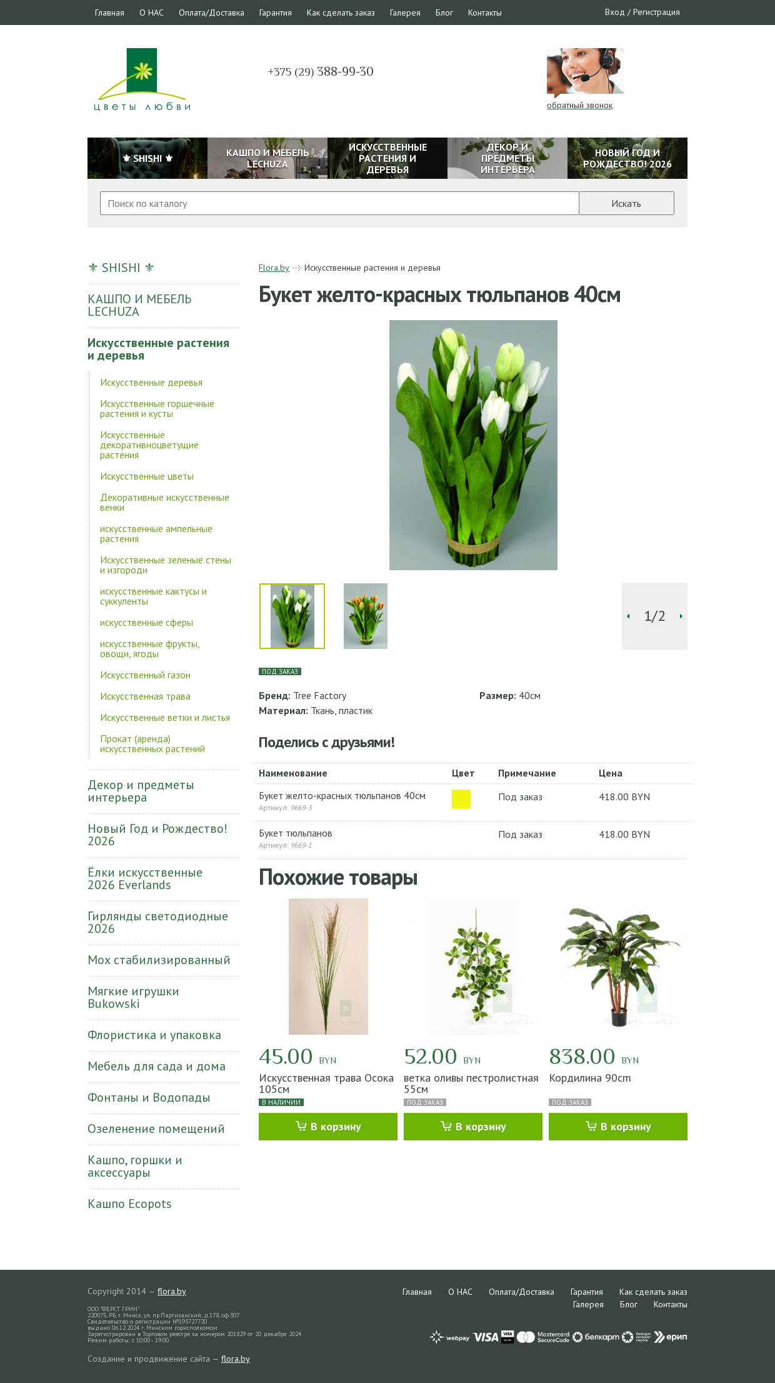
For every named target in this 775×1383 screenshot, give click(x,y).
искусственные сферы (146, 622)
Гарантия (275, 12)
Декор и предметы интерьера (141, 791)
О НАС (151, 12)
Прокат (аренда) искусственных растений (152, 743)
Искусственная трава (145, 696)
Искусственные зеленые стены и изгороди (165, 564)
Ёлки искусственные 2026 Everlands (145, 878)
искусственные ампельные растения (156, 533)
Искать (626, 203)
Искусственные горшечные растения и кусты (157, 408)
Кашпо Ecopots (130, 1203)
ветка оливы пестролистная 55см (471, 1083)
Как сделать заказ (341, 12)
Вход (615, 12)
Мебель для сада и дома (157, 1066)
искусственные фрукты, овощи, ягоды (149, 648)
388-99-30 (321, 71)
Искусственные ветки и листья (165, 717)
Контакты (485, 12)
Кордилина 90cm (590, 1077)
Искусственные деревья (151, 382)
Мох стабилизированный (159, 960)
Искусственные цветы (147, 476)
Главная (109, 12)
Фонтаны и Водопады (149, 1097)
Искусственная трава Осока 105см (326, 1083)
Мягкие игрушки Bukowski (133, 997)
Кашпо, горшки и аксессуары (135, 1166)
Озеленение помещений (156, 1128)
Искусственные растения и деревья (158, 348)
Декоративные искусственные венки (164, 502)
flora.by (172, 1291)
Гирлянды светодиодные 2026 (158, 922)
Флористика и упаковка (154, 1035)
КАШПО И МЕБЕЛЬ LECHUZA (139, 305)
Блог (444, 12)
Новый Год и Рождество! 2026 (158, 834)
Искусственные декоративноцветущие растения (149, 444)
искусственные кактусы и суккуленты (153, 596)
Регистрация (656, 12)
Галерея (405, 12)
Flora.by (274, 267)
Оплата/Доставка (211, 12)
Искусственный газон (145, 674)
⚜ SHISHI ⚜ (121, 267)
